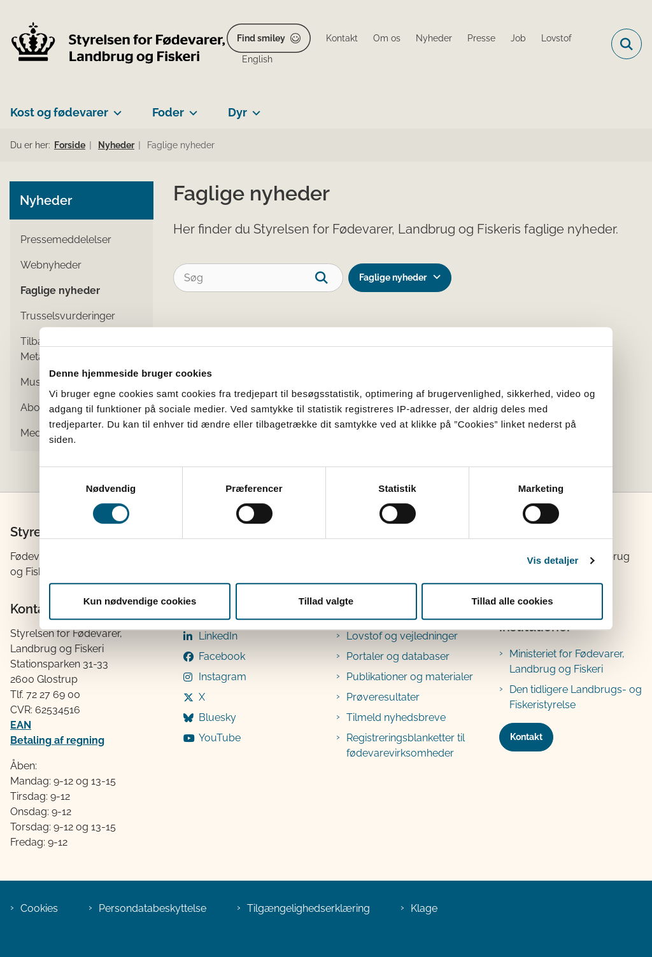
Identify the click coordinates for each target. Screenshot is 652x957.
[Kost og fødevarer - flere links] (115, 107)
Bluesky (217, 717)
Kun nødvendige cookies (140, 601)
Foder (168, 112)
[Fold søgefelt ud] (626, 44)
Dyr (237, 112)
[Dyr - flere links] (253, 107)
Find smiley (261, 38)
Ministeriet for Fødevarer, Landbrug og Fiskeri (567, 661)
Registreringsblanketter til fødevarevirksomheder (405, 745)
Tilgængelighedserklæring (308, 908)
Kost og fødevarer (59, 112)
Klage (424, 908)
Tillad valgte (326, 601)
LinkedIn (218, 636)
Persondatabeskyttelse (152, 908)
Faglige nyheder (393, 277)
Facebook (222, 656)
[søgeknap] (329, 277)
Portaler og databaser (398, 656)
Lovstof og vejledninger (402, 636)
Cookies (39, 908)
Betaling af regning (57, 740)
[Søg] (258, 277)
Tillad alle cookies (512, 601)
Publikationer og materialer (409, 677)
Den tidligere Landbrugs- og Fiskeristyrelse (575, 697)
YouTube (220, 738)
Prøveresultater (383, 697)
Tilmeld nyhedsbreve (396, 717)
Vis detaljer (553, 560)
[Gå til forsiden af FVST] (113, 44)
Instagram (222, 677)
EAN (20, 725)
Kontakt (526, 737)
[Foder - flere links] (190, 107)
